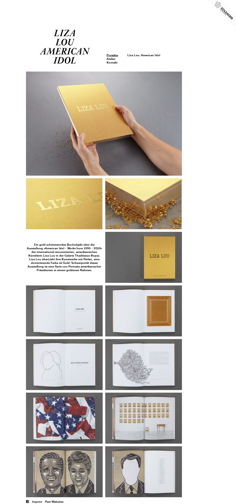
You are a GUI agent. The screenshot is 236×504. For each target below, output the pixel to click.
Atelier (111, 58)
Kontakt (112, 62)
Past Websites (54, 501)
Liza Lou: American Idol (143, 55)
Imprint (37, 501)
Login (111, 27)
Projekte (112, 55)
